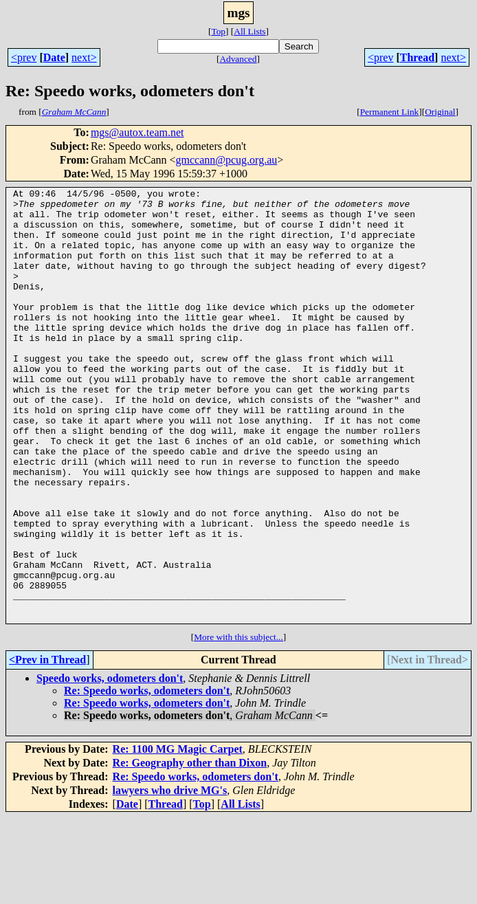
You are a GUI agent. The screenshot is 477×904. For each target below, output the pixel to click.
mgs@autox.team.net (137, 132)
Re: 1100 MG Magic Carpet (178, 835)
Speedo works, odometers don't (109, 765)
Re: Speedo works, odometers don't (147, 777)
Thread (417, 57)
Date (54, 57)
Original (440, 112)
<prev (23, 57)
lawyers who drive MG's (170, 877)
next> (84, 57)
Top (218, 31)
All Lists (249, 31)
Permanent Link (389, 112)
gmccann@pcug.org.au (227, 160)
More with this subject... (238, 723)
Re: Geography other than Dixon (190, 849)
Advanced (237, 59)
